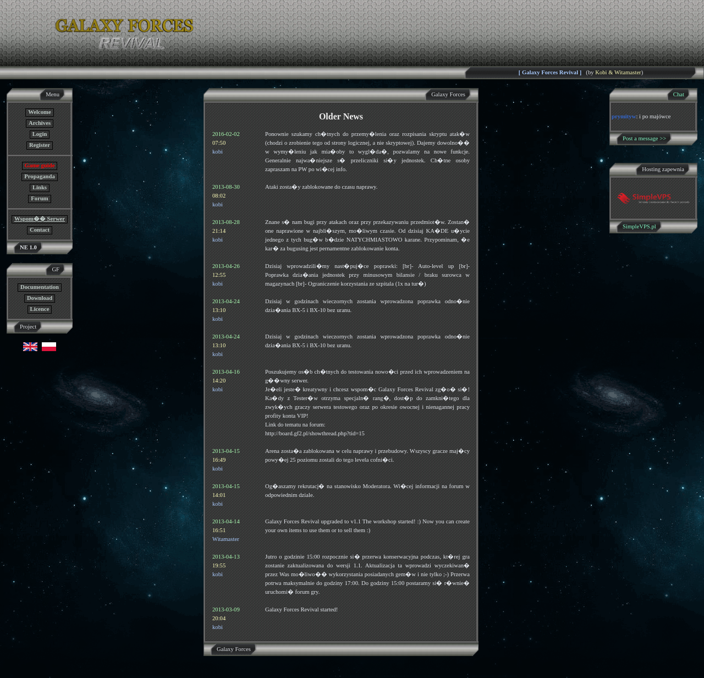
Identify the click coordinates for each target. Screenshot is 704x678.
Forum (39, 198)
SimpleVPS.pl (639, 226)
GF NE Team (113, 671)
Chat (678, 94)
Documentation (39, 287)
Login (39, 134)
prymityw (624, 116)
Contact (40, 230)
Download (39, 298)
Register (39, 145)
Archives (40, 123)
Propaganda (39, 176)
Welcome (39, 112)
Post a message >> (644, 138)
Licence (40, 309)
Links (39, 187)
